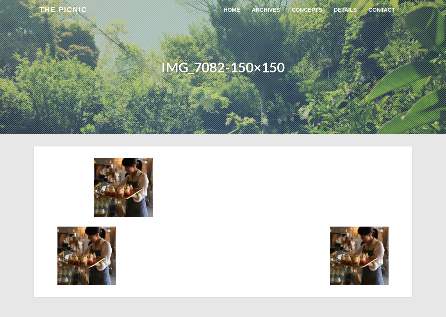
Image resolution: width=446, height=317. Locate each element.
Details (345, 10)
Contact (382, 10)
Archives (266, 10)
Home (232, 10)
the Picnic (63, 10)
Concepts (307, 10)
